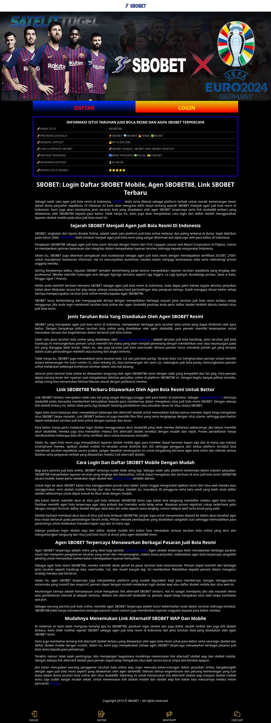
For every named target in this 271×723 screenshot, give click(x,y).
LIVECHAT (237, 716)
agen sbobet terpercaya (135, 339)
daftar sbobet (122, 478)
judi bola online (136, 550)
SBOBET (118, 201)
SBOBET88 (67, 237)
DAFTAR (84, 107)
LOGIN (186, 107)
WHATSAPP (169, 716)
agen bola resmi (210, 397)
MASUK (33, 716)
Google (54, 683)
